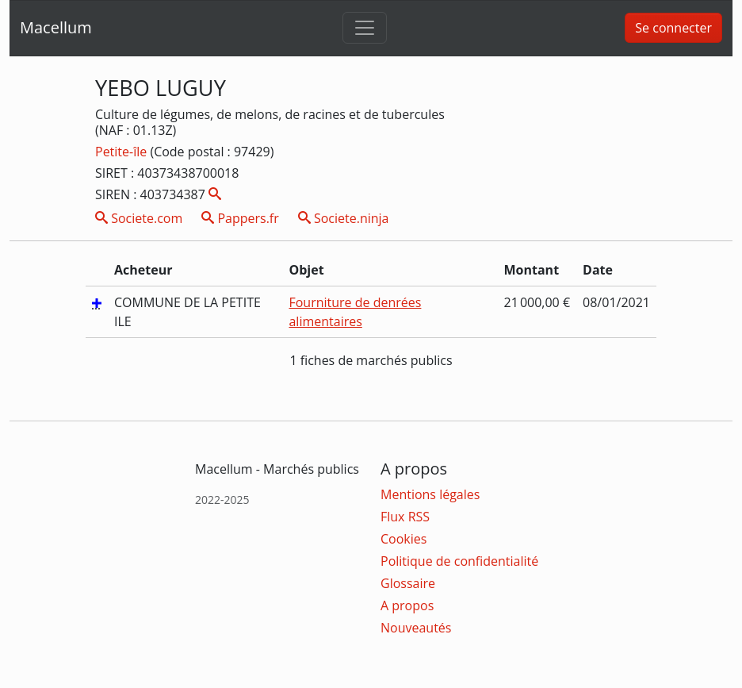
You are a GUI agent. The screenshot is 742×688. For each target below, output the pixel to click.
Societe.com (138, 218)
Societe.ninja (343, 218)
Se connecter (673, 28)
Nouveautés (416, 627)
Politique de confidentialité (459, 561)
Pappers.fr (240, 218)
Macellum (56, 27)
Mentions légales (430, 494)
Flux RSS (405, 516)
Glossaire (408, 583)
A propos (407, 605)
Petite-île (122, 151)
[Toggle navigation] (364, 28)
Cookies (403, 539)
